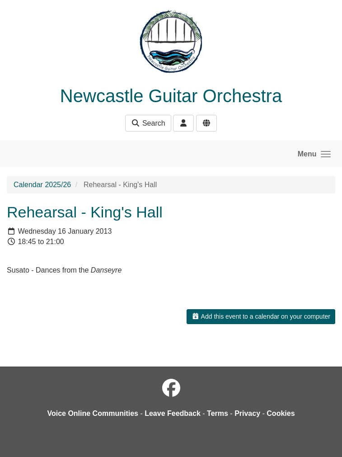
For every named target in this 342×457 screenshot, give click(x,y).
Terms (217, 413)
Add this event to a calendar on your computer (261, 316)
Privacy (247, 413)
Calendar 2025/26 (42, 184)
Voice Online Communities (92, 413)
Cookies (281, 413)
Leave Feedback (173, 413)
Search (148, 123)
